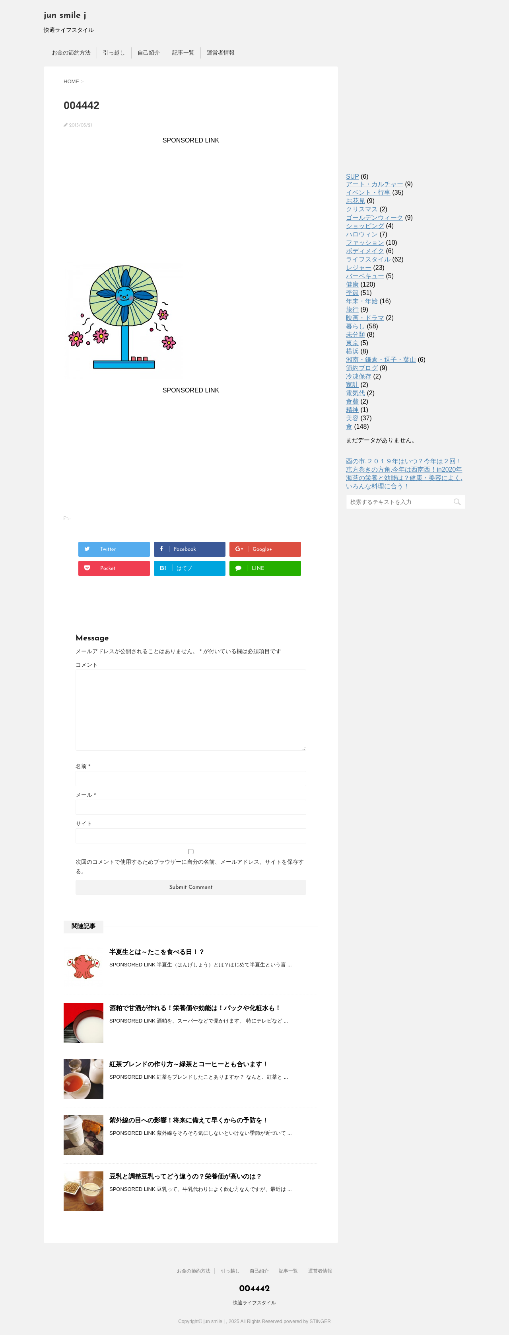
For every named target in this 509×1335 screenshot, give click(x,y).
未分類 (355, 334)
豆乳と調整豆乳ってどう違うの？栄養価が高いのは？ (185, 1176)
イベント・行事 (368, 192)
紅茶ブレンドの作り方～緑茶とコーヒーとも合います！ (188, 1064)
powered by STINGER (307, 1321)
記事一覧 (183, 52)
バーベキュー (365, 276)
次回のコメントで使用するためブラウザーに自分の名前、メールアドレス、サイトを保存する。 (190, 866)
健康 (352, 284)
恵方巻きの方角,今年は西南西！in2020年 (404, 469)
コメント (87, 665)
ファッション (365, 242)
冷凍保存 (358, 376)
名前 (83, 766)
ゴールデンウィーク (374, 217)
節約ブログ (362, 368)
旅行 (352, 309)
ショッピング (365, 225)
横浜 (352, 351)
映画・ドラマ (365, 317)
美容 (352, 418)
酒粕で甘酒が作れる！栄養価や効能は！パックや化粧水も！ (195, 1008)
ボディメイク (365, 251)
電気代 (355, 393)
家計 (352, 384)
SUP (352, 176)
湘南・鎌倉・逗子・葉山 (381, 359)
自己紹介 (149, 52)
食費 (352, 401)
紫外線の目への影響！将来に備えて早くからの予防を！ (192, 1120)
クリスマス (362, 209)
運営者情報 (221, 52)
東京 (352, 343)
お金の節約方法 (71, 52)
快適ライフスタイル (254, 1303)
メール (86, 795)
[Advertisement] (191, 200)
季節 (352, 292)
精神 (352, 409)
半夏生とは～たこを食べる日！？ (157, 952)
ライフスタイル (368, 259)
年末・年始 (362, 301)
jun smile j (65, 15)
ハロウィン (362, 234)
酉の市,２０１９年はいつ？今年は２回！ (404, 461)
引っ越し (114, 52)
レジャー (358, 267)
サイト (84, 823)
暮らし (355, 326)
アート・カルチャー (374, 184)
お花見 (355, 200)
